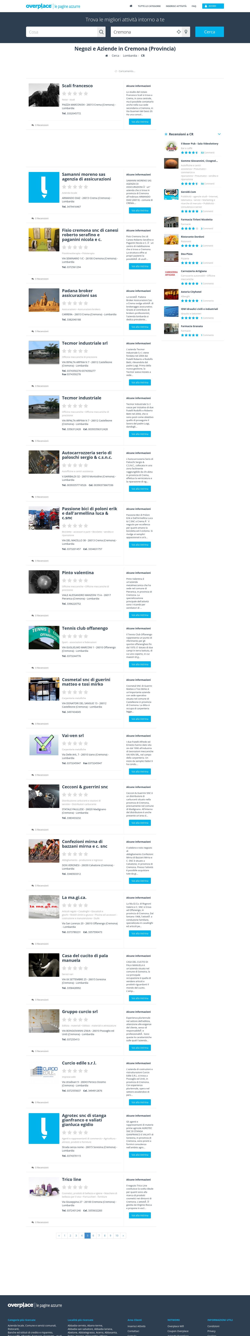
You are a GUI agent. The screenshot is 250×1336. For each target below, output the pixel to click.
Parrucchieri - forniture (95, 1196)
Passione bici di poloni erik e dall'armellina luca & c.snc (89, 513)
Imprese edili (69, 1076)
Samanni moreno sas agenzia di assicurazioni (86, 176)
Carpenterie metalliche (74, 698)
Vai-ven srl (73, 735)
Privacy (211, 1331)
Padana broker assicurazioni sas (79, 293)
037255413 (73, 1039)
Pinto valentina (78, 572)
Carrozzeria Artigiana (194, 271)
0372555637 (74, 1090)
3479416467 (74, 206)
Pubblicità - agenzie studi (194, 196)
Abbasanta (111, 1332)
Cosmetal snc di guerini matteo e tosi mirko (86, 682)
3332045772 (74, 113)
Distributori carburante (84, 804)
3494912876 (95, 1090)
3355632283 (95, 1210)
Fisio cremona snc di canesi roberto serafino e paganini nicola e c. (90, 234)
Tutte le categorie (149, 6)
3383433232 (74, 818)
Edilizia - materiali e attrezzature (99, 1025)
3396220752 (74, 603)
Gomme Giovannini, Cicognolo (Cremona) (200, 160)
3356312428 (74, 429)
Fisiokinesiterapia (71, 253)
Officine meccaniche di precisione (79, 357)
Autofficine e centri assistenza (77, 471)
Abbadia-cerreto (77, 1325)
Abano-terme (94, 1325)
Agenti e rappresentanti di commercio (82, 1138)
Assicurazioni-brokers (89, 309)
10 (117, 1235)
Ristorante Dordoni (192, 236)
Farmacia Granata (192, 326)
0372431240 (74, 1210)
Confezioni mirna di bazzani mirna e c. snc (84, 843)
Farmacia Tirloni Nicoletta (197, 219)
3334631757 (95, 549)
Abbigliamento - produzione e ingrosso (82, 860)
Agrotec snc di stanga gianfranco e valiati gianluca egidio (84, 1119)
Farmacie (186, 224)
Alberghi (185, 296)
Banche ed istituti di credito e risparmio (30, 1332)
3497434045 (74, 712)
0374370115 (74, 1155)
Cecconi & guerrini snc (85, 787)
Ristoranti (186, 241)
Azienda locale (69, 192)
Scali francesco (77, 85)
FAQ (194, 6)
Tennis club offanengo (85, 628)
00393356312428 (98, 429)
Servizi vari (67, 974)
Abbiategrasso (86, 1332)
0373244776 (74, 656)
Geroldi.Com (188, 192)
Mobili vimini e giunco (81, 914)
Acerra (99, 1332)
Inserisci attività (176, 6)
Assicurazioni (69, 309)
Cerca (209, 32)
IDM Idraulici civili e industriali (199, 309)
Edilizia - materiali (71, 1025)
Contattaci (133, 1331)
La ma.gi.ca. (74, 897)
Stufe (96, 918)
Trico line (71, 1179)
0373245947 (74, 763)
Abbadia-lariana (103, 1329)
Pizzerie (185, 258)
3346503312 (74, 873)
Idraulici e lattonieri (191, 313)
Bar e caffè (186, 148)
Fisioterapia (88, 253)
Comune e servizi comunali (40, 1325)
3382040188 (74, 319)
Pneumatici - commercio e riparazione (194, 172)
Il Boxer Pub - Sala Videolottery (199, 143)
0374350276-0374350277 (81, 370)
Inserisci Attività (136, 1326)
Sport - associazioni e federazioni (79, 642)
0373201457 (74, 549)
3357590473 (95, 932)
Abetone (72, 1332)
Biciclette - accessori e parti (76, 531)
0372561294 (74, 267)
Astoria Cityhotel (191, 291)
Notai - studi (68, 99)
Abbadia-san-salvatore (80, 1329)
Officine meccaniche (72, 411)
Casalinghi (83, 911)
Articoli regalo (69, 911)
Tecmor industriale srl (85, 343)
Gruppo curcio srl (80, 1011)
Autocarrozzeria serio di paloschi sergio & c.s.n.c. (87, 455)
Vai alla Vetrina (140, 121)
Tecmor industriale (81, 398)
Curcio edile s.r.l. (79, 1063)
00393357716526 (76, 485)
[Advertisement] (91, 149)
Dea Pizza (187, 254)
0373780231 (74, 932)
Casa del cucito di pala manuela (85, 958)
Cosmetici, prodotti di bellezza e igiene (82, 1193)
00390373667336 (103, 485)
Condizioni (213, 1326)
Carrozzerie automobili (193, 275)
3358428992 (74, 988)
